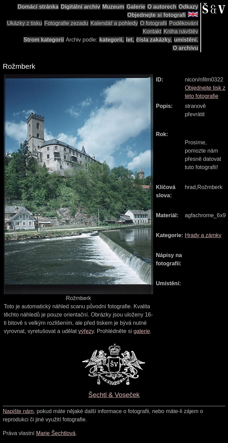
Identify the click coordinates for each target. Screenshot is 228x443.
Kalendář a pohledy (114, 23)
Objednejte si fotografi (156, 15)
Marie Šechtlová (56, 433)
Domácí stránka (38, 7)
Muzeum (113, 7)
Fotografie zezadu (66, 23)
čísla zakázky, (154, 40)
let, (130, 40)
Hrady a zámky (203, 235)
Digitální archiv (80, 7)
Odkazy (188, 7)
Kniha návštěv (180, 31)
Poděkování (183, 23)
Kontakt (152, 31)
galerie (142, 331)
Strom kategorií (44, 40)
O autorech (161, 7)
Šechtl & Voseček (113, 394)
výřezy (86, 331)
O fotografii (153, 23)
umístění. (186, 40)
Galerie (135, 7)
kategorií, (111, 40)
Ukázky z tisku (24, 23)
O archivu (185, 48)
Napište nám (18, 411)
